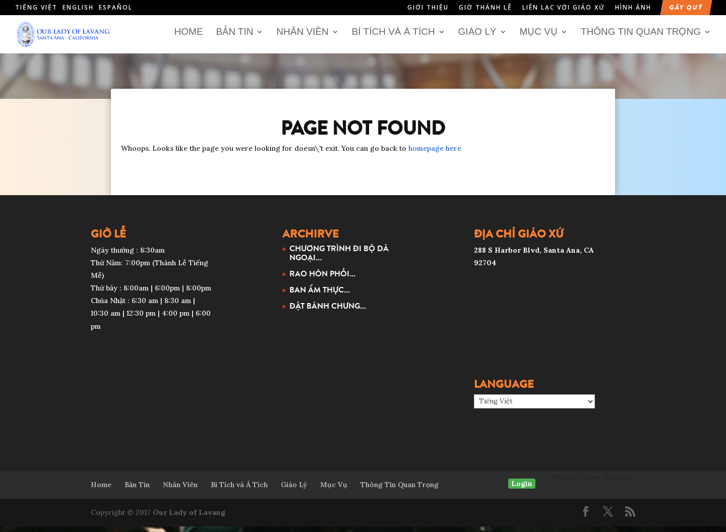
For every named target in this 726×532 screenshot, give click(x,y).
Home (188, 37)
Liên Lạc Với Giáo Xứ (563, 8)
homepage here (434, 153)
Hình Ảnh (633, 8)
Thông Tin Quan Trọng (641, 37)
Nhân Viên (302, 37)
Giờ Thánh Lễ (485, 8)
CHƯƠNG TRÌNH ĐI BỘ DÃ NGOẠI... (339, 258)
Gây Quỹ (686, 8)
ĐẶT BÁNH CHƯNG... (327, 310)
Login (521, 488)
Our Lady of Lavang (189, 517)
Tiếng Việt (36, 7)
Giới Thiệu (428, 8)
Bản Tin (234, 37)
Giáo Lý (477, 37)
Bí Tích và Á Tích (393, 37)
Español (116, 7)
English (78, 7)
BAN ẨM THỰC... (319, 294)
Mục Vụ (539, 37)
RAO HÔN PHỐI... (322, 278)
